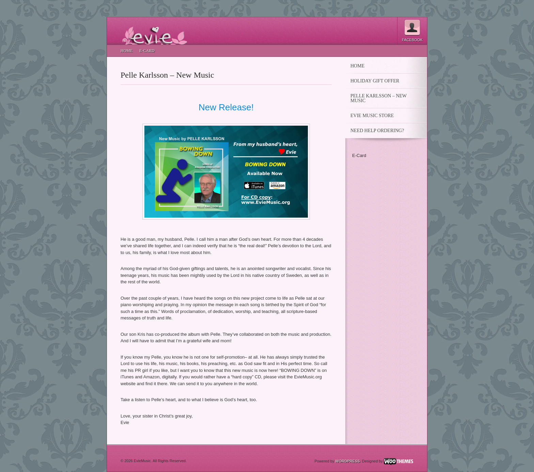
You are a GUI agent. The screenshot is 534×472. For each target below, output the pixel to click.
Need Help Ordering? (377, 130)
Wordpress (347, 461)
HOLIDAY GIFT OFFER (374, 81)
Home (126, 50)
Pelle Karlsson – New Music (167, 74)
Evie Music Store (372, 115)
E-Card (147, 50)
